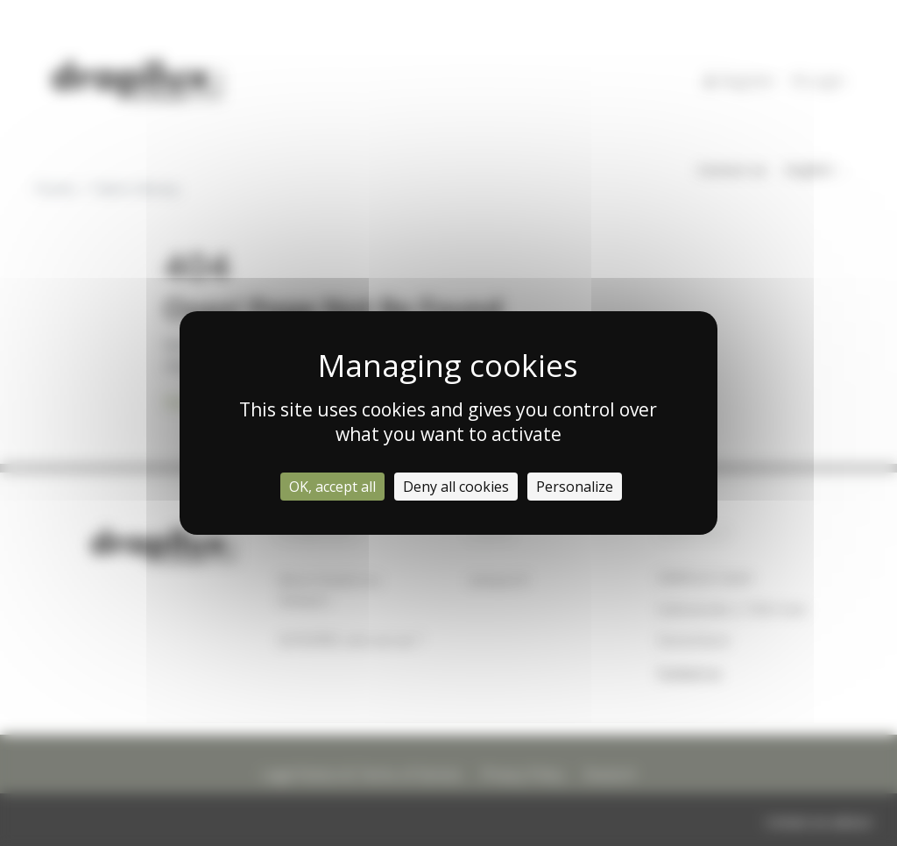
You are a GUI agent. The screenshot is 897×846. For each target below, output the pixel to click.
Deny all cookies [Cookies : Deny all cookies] (456, 486)
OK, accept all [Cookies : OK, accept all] (332, 486)
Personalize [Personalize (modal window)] (574, 486)
